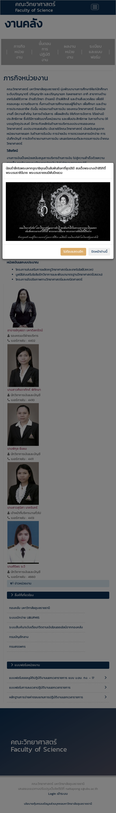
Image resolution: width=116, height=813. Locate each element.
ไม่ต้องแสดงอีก (73, 251)
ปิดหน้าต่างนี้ (99, 251)
